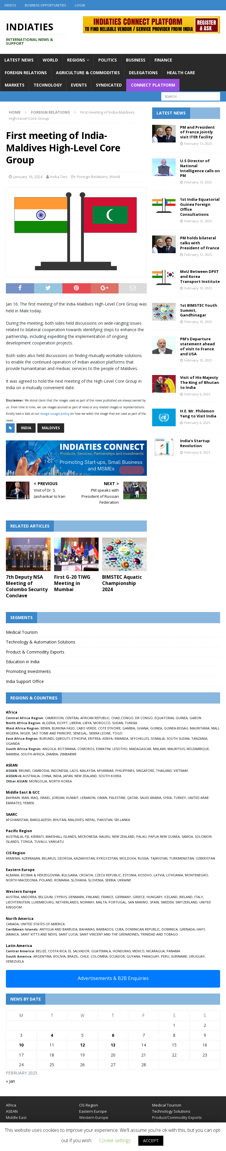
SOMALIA (158, 738)
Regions (76, 60)
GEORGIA (64, 858)
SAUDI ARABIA (150, 797)
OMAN (102, 797)
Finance (163, 60)
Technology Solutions (171, 1111)
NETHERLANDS (67, 902)
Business (135, 60)
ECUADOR (117, 956)
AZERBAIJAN (31, 858)
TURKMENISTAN (181, 858)
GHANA (142, 728)
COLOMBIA (99, 956)
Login (80, 5)
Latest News (19, 60)
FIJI (27, 836)
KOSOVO (145, 875)
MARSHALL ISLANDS (61, 836)
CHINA (46, 776)
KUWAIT (72, 797)
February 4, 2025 (197, 452)
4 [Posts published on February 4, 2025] (52, 1035)
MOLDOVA (127, 858)
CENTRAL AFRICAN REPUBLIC (87, 718)
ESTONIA (129, 875)
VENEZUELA (15, 961)
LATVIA (159, 875)
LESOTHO (119, 749)
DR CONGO (144, 718)
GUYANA (133, 956)
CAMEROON (54, 718)
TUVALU (40, 841)
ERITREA (94, 738)
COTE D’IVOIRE (109, 728)
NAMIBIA (12, 754)
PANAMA (173, 951)
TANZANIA (199, 738)
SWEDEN (167, 902)
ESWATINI (103, 749)
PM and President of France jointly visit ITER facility (197, 132)
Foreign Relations (26, 72)
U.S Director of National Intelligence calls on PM (200, 168)
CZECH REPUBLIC (108, 875)
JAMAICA (12, 934)
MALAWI (159, 749)
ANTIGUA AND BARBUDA (58, 929)
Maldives (51, 427)
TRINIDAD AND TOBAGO (159, 934)
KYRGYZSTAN (107, 858)
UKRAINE (124, 880)
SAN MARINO (138, 902)
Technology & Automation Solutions (40, 642)
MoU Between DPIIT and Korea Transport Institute (200, 276)
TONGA (26, 841)
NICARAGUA (155, 951)
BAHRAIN (13, 797)
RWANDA (121, 738)
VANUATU (56, 841)
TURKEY (180, 797)
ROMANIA (61, 880)
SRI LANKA (122, 819)
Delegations (143, 72)
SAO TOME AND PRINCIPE (51, 733)
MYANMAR (105, 770)
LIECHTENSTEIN (18, 902)
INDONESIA (59, 770)
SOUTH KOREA (110, 776)
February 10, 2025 (198, 288)
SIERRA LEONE (100, 733)
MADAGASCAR (140, 749)
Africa (11, 1105)
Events (79, 85)
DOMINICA (170, 929)
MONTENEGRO (196, 875)
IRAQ (34, 797)
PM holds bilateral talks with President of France (199, 243)
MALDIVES (76, 819)
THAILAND (164, 770)
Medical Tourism (22, 632)
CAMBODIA (40, 770)
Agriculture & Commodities (88, 72)
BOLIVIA (59, 956)
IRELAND (185, 897)
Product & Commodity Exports (35, 652)
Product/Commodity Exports (177, 1117)
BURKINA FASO (63, 728)
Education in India (22, 661)
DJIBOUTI (63, 738)
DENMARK (76, 897)
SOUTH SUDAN (178, 738)
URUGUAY (197, 956)
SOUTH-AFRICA (32, 754)
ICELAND (170, 897)
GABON (195, 718)
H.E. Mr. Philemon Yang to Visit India (198, 413)
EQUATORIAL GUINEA (171, 718)
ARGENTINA (42, 956)
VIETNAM (181, 770)
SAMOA (187, 836)
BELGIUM (45, 897)
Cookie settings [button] (115, 1140)
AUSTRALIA (31, 776)
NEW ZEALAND (85, 776)
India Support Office (25, 681)
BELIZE (41, 951)
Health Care (181, 72)
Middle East (16, 1117)
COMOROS (85, 749)
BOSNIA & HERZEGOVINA (40, 875)
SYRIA (167, 797)
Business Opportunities (45, 5)
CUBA (119, 929)
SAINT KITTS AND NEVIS (39, 934)
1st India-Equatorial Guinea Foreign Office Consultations (200, 207)
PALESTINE (117, 797)
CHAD (115, 718)
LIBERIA (75, 723)
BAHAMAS (86, 929)
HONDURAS (122, 951)
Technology (48, 85)
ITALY (198, 897)
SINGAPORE (145, 770)
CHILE (84, 956)
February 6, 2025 (197, 394)
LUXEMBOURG (42, 902)
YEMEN (28, 803)
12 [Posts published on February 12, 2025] (82, 1045)
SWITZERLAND (186, 902)
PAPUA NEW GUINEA (164, 836)
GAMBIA (128, 728)
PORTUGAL (117, 902)
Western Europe (93, 1117)
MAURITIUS (176, 749)
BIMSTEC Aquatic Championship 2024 (122, 583)
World (50, 60)
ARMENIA (13, 858)
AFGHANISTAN (17, 819)
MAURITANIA (200, 728)
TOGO (117, 733)
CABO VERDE (86, 728)
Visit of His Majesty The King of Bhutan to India (199, 382)
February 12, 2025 (198, 221)
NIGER (25, 733)
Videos (10, 5)
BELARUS (49, 858)
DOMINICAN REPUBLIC (142, 929)
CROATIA (86, 875)
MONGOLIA (38, 781)
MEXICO (138, 951)
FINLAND (92, 897)
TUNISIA (131, 723)
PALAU (141, 836)
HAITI (201, 929)
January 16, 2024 (28, 176)
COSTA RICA (57, 951)
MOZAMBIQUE (198, 749)
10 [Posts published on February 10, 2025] (21, 1045)
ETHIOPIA (79, 738)
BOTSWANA (67, 749)
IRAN (25, 797)
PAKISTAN (104, 819)
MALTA (101, 902)
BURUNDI (46, 738)
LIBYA (87, 723)
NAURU (104, 836)
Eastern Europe (93, 1111)
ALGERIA (48, 723)
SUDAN (117, 723)
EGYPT (62, 723)
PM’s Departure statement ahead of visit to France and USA (197, 346)
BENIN (45, 728)
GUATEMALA (101, 951)
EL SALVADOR (78, 951)
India (26, 427)
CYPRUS (60, 897)
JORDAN (58, 797)
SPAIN (154, 902)
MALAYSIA (87, 770)
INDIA (57, 776)
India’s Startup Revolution (195, 443)
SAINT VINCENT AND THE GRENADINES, (109, 934)
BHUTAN (59, 819)
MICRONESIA (87, 836)
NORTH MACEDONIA (21, 880)
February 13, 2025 (198, 143)
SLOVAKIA (78, 880)
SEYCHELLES (139, 738)
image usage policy (54, 414)
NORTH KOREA (60, 781)
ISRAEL (45, 797)
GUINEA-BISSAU (176, 728)
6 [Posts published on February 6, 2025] (113, 1035)
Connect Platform (153, 85)
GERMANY (123, 897)
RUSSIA (143, 858)
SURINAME (179, 956)
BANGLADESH (40, 819)
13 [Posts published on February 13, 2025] (113, 1045)
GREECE (139, 897)
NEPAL (90, 819)
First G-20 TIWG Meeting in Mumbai (72, 583)
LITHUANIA (174, 875)
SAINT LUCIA (68, 934)
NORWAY (87, 902)
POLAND (45, 880)
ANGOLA (49, 749)
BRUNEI (24, 770)
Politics (107, 60)
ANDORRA (28, 897)
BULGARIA (69, 875)
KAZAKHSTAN (84, 858)
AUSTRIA (12, 897)
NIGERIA (12, 733)
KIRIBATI (37, 836)
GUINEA (156, 728)
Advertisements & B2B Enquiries (113, 978)
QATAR (132, 797)
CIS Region (88, 1105)
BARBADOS (104, 929)
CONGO (127, 718)
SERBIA (110, 880)
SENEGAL (80, 733)
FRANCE (107, 897)
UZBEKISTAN (205, 858)
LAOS (74, 770)
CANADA (12, 924)
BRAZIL (72, 956)
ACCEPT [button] (151, 1140)
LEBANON (87, 797)
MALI (215, 728)
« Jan (10, 1081)
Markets (14, 85)
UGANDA (13, 743)
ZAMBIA (52, 754)
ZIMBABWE (68, 754)
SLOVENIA (95, 880)
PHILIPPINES (124, 770)
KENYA (107, 738)
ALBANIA (12, 875)
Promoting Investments (28, 671)
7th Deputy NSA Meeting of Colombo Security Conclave (27, 586)
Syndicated (109, 85)
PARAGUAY (150, 956)
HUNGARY (154, 897)
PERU (165, 956)
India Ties (58, 176)
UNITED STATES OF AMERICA (43, 924)
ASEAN (12, 765)
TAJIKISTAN (158, 858)
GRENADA (187, 929)
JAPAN (68, 776)
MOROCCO (101, 723)
